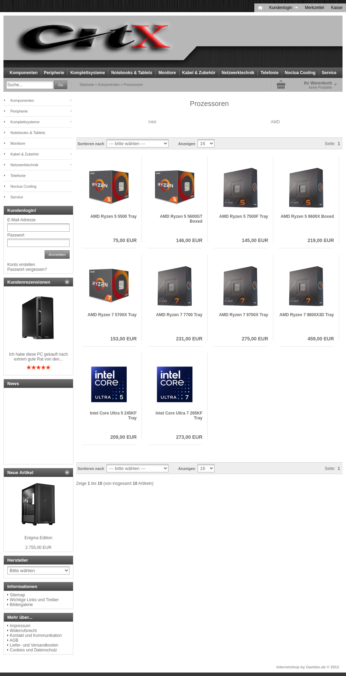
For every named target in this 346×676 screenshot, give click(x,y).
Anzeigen (186, 144)
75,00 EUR (125, 240)
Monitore (167, 72)
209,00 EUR (123, 437)
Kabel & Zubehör (199, 72)
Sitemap (17, 595)
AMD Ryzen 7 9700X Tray (243, 314)
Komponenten (24, 72)
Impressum (20, 625)
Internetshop (288, 667)
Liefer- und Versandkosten (34, 645)
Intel (152, 121)
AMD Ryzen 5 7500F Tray (243, 216)
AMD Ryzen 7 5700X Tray (112, 314)
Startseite (87, 85)
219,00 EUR (321, 240)
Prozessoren (133, 85)
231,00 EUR (189, 338)
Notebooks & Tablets (131, 72)
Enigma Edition (39, 537)
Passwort (15, 235)
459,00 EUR (321, 338)
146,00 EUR (189, 240)
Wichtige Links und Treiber (34, 599)
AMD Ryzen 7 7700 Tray (179, 314)
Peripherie (54, 72)
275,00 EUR (255, 338)
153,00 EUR (123, 338)
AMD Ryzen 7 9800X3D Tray (307, 314)
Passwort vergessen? (27, 269)
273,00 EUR (189, 437)
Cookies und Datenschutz (33, 650)
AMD (275, 121)
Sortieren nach (91, 144)
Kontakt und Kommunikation (36, 635)
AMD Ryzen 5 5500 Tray (113, 216)
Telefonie (270, 72)
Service (329, 72)
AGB (14, 640)
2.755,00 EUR (38, 547)
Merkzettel (314, 7)
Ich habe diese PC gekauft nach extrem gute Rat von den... (38, 357)
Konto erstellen (21, 264)
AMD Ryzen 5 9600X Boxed (307, 216)
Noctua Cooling (300, 72)
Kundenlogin (283, 7)
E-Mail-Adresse (21, 219)
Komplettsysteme (87, 72)
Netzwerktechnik (238, 72)
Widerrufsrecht (23, 630)
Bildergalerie (21, 604)
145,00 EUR (255, 240)
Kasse (337, 7)
